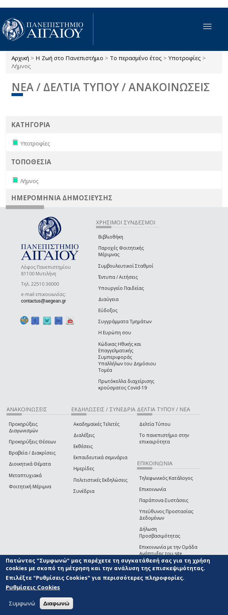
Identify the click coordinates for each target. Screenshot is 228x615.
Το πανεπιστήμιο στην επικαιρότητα (164, 438)
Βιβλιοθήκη (110, 237)
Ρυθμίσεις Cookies (33, 587)
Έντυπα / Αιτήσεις (118, 277)
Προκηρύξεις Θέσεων (32, 441)
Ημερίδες (83, 468)
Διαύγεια (108, 299)
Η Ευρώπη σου (114, 332)
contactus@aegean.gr (46, 301)
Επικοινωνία (152, 489)
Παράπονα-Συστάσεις (163, 500)
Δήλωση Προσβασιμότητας (159, 532)
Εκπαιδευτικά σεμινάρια (100, 457)
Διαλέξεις (83, 435)
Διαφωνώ (56, 603)
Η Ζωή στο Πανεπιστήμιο (69, 58)
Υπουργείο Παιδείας (121, 288)
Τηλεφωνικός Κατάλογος (166, 478)
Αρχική (20, 58)
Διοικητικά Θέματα (30, 464)
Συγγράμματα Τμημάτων (124, 321)
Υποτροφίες (184, 58)
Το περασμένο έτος (136, 58)
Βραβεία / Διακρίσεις (32, 453)
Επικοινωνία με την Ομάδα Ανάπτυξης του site (168, 550)
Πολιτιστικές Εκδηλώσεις (100, 480)
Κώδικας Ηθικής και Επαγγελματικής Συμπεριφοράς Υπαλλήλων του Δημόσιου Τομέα (127, 357)
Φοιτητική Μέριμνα (30, 486)
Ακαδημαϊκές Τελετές (96, 424)
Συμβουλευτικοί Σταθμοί (125, 266)
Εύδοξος (107, 310)
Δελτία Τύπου (155, 424)
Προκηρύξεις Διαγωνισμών (23, 427)
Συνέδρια (83, 491)
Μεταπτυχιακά (25, 475)
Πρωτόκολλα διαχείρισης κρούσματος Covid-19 (126, 384)
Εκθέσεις (83, 446)
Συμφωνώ (22, 603)
